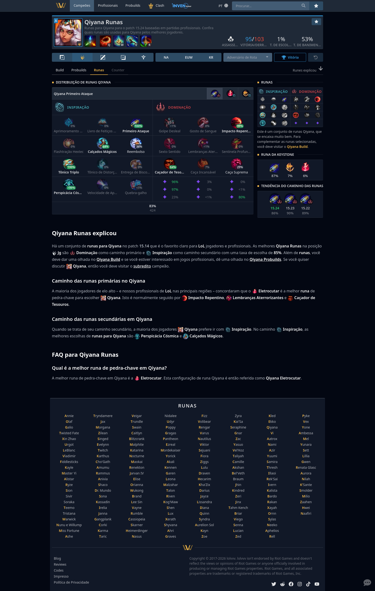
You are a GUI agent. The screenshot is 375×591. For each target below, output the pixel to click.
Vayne (137, 507)
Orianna (136, 484)
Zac (238, 438)
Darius (204, 490)
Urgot (69, 444)
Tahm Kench (238, 507)
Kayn (204, 530)
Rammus (103, 473)
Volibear (204, 421)
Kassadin (103, 502)
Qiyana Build (297, 146)
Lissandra (204, 502)
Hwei (306, 507)
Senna (238, 525)
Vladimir (69, 456)
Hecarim (204, 479)
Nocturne (136, 456)
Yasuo (238, 444)
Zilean (103, 433)
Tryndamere (102, 415)
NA (166, 57)
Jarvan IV (137, 473)
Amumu (103, 467)
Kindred (238, 490)
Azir (272, 450)
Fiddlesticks (69, 461)
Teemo (69, 507)
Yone (306, 427)
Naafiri (306, 513)
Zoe (204, 536)
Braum (238, 479)
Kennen (171, 467)
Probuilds (79, 70)
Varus (204, 433)
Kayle (69, 467)
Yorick (171, 456)
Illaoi (272, 473)
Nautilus (204, 438)
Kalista (272, 490)
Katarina (136, 450)
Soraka (69, 502)
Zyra (238, 415)
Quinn (204, 513)
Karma (103, 530)
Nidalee (170, 415)
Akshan (238, 467)
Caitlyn (136, 433)
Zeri (238, 496)
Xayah (272, 507)
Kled (272, 415)
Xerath (170, 519)
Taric (103, 536)
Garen (170, 473)
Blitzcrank (136, 438)
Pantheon (170, 438)
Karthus (103, 456)
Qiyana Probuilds (265, 259)
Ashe (69, 536)
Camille (238, 461)
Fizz (204, 415)
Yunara (306, 444)
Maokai (137, 461)
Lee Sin (136, 502)
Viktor (204, 444)
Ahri (170, 530)
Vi (272, 433)
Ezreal (170, 444)
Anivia (103, 479)
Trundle (137, 421)
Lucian (238, 530)
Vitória (290, 57)
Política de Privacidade (71, 582)
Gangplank (103, 519)
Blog (57, 558)
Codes (59, 570)
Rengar (204, 427)
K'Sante (306, 484)
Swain (136, 427)
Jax (102, 421)
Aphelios (272, 530)
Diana (204, 507)
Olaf (69, 421)
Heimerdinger (137, 530)
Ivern (272, 484)
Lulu (204, 467)
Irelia (103, 507)
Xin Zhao (69, 438)
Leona (171, 479)
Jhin (238, 484)
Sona (103, 496)
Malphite (137, 444)
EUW (189, 57)
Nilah (306, 479)
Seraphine (238, 427)
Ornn (272, 513)
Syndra (204, 519)
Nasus (137, 536)
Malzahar (170, 484)
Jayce (204, 496)
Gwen (305, 461)
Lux (170, 513)
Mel (306, 438)
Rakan (272, 502)
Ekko (272, 421)
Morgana (103, 427)
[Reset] (315, 57)
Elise (136, 479)
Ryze (69, 484)
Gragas (170, 433)
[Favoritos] (316, 21)
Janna (103, 513)
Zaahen (306, 502)
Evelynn (103, 444)
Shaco (103, 484)
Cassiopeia (136, 519)
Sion (69, 490)
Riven (170, 496)
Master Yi (69, 473)
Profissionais (108, 5)
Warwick (69, 519)
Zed (238, 536)
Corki (103, 525)
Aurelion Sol (204, 525)
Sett (306, 450)
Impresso (61, 576)
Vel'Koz (238, 450)
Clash (156, 6)
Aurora (306, 473)
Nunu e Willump (69, 525)
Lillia (305, 456)
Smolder (306, 490)
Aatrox (272, 438)
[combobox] (247, 57)
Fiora (204, 456)
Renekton (136, 467)
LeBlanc (69, 450)
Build (60, 70)
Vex (306, 421)
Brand (137, 496)
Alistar (69, 479)
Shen (171, 507)
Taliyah (238, 456)
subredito (142, 266)
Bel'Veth (238, 473)
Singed (103, 438)
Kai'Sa (238, 421)
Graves (170, 536)
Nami (272, 444)
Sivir (69, 496)
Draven (204, 473)
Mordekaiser (171, 450)
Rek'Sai (272, 479)
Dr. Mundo (103, 490)
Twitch (103, 450)
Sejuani (204, 450)
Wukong (136, 490)
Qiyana (272, 427)
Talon (170, 490)
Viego (238, 519)
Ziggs (204, 461)
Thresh (272, 467)
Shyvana (170, 525)
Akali (170, 461)
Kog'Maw (170, 502)
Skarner (137, 525)
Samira (272, 461)
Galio (69, 427)
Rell (272, 536)
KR (211, 57)
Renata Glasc (306, 467)
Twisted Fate (69, 433)
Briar (238, 513)
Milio (306, 496)
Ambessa (306, 433)
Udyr (170, 421)
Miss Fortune (69, 530)
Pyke (306, 415)
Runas (99, 70)
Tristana (69, 513)
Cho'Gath (103, 461)
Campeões (82, 5)
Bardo (272, 496)
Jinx (238, 502)
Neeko (272, 525)
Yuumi (272, 456)
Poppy (171, 427)
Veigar (137, 415)
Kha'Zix (204, 484)
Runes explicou (308, 69)
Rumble (137, 513)
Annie (69, 415)
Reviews (60, 564)
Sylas (272, 519)
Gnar (238, 433)
